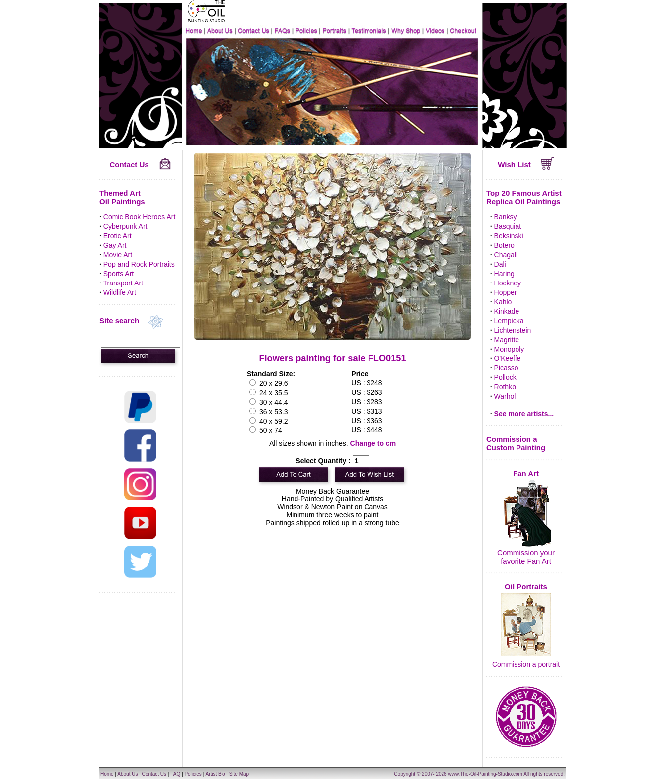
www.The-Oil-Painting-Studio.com (485, 774)
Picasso (506, 368)
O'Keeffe (507, 358)
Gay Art (115, 245)
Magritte (506, 340)
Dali (500, 264)
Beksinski (508, 236)
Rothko (505, 387)
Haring (504, 274)
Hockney (507, 283)
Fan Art (526, 473)
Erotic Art (117, 236)
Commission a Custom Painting (515, 443)
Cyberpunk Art (125, 226)
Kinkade (506, 311)
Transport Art (123, 283)
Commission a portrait (526, 664)
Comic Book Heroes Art (139, 217)
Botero (504, 245)
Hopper (505, 292)
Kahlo (503, 302)
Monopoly (509, 349)
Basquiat (507, 226)
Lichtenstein (512, 330)
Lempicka (509, 321)
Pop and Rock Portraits (139, 264)
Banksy (505, 217)
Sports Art (118, 274)
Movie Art (117, 255)
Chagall (505, 255)
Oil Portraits (526, 586)
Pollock (505, 377)
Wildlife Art (119, 292)
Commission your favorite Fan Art (526, 556)
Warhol (505, 396)
